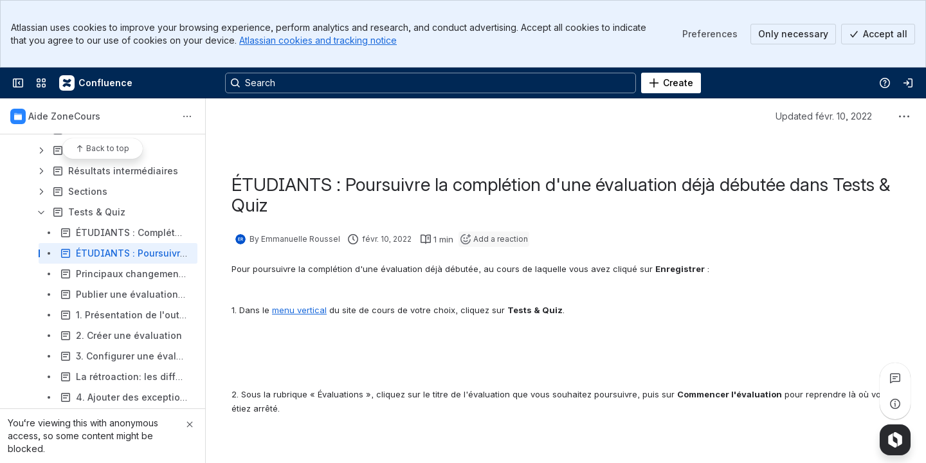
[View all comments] (895, 378)
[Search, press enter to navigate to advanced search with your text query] (430, 83)
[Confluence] (96, 83)
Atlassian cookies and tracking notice (318, 40)
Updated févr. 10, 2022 (824, 116)
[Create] (671, 83)
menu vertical (299, 310)
